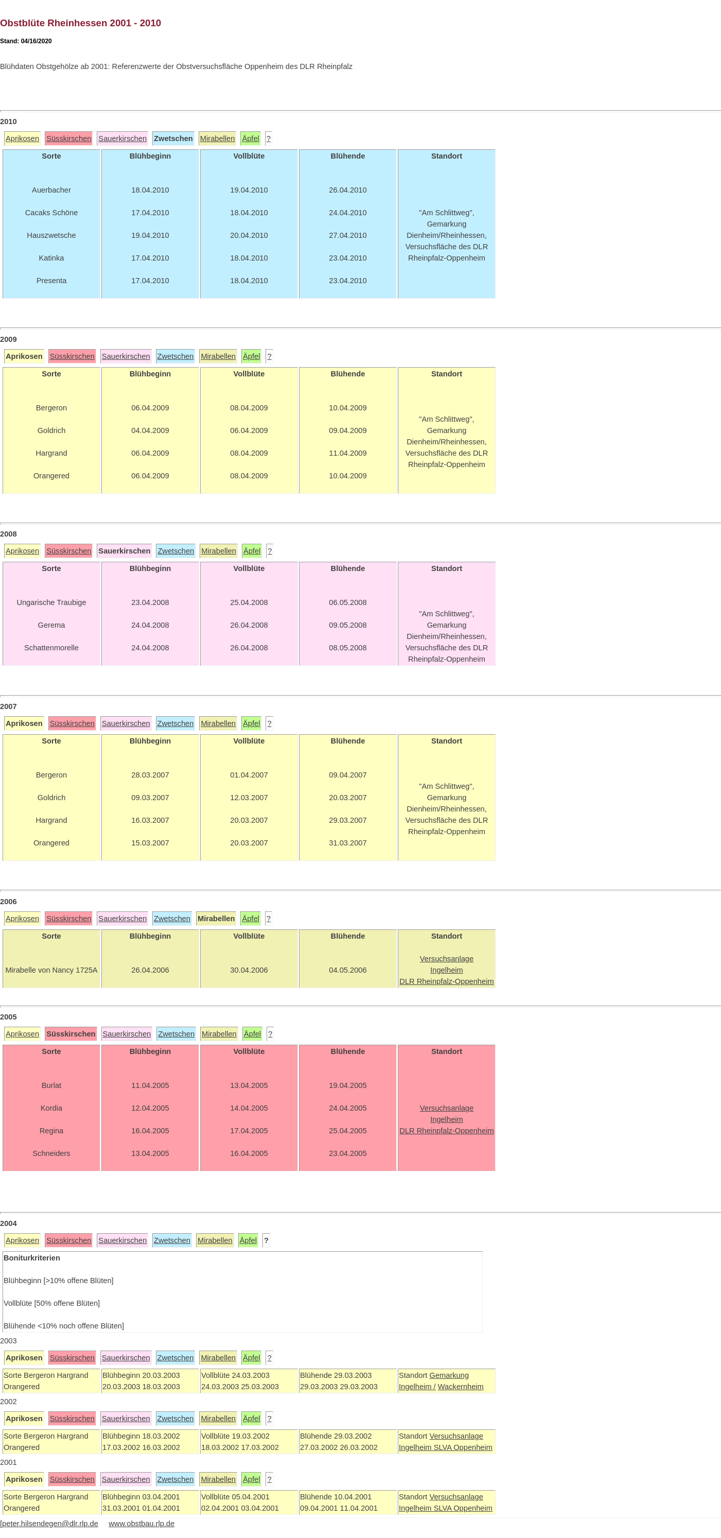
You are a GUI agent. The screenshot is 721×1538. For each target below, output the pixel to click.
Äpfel (250, 138)
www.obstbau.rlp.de (141, 1523)
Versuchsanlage (456, 1436)
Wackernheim (461, 1387)
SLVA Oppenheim (463, 1447)
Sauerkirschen (122, 138)
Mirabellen (217, 138)
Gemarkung (449, 1375)
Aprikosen (22, 138)
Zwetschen (175, 356)
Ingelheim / (417, 1387)
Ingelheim (416, 1447)
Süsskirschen (68, 138)
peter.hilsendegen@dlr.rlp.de (50, 1523)
